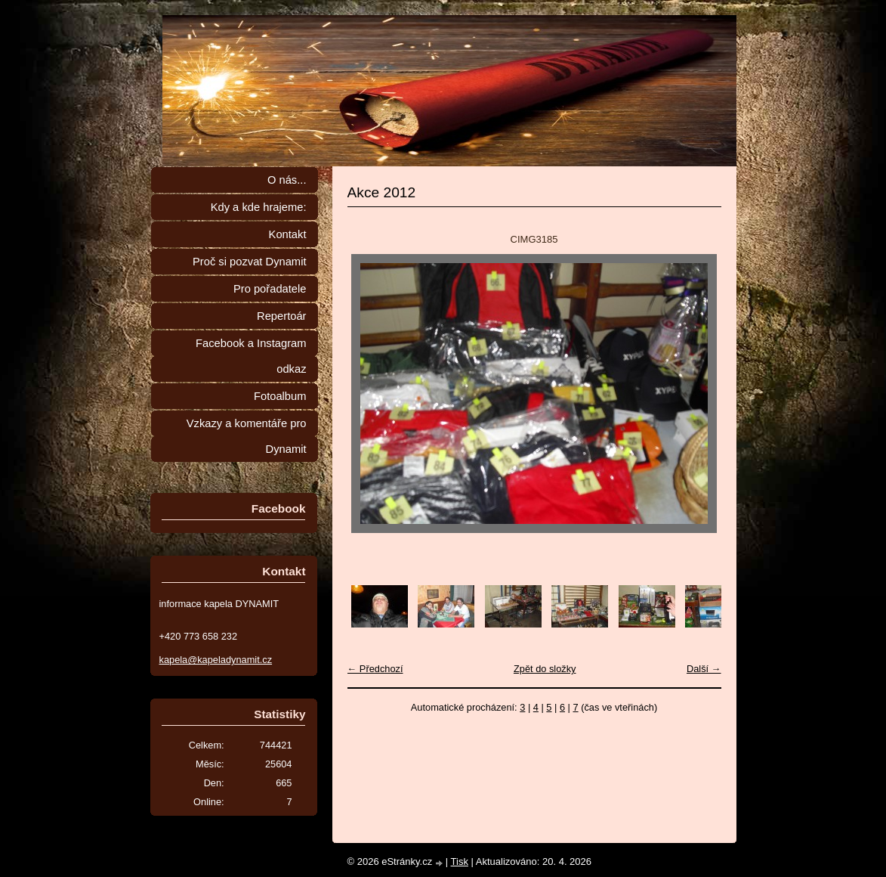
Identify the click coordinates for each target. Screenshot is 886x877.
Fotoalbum (280, 396)
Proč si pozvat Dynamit (250, 262)
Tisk (459, 861)
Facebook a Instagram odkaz (251, 356)
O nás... (287, 180)
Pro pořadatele (270, 289)
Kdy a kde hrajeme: (259, 207)
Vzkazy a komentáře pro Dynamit (247, 436)
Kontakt (288, 234)
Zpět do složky (545, 668)
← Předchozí (375, 668)
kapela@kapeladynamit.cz (216, 659)
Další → (704, 668)
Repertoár (281, 316)
